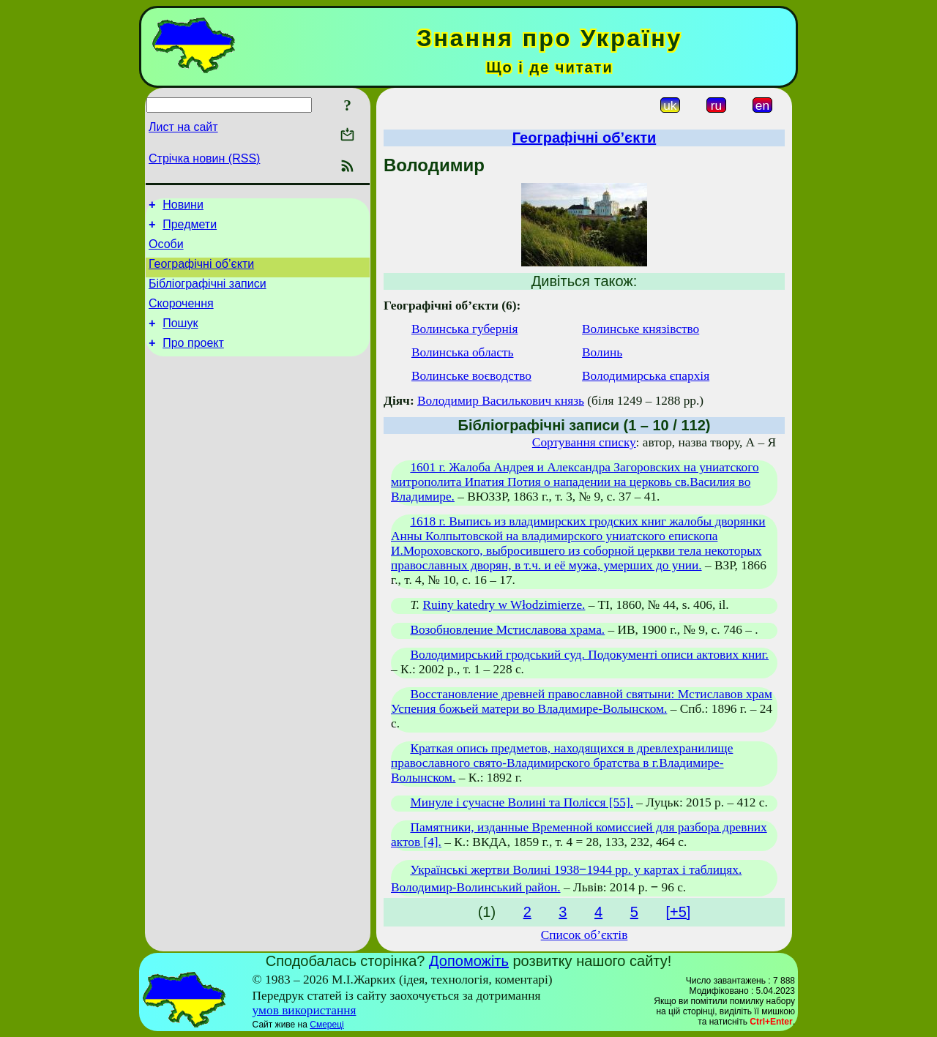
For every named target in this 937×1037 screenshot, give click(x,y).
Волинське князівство (640, 329)
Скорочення (181, 316)
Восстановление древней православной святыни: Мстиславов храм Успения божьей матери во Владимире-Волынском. (581, 701)
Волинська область (462, 352)
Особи (166, 250)
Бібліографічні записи (207, 294)
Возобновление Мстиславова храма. (507, 630)
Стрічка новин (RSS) (204, 158)
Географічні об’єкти (201, 272)
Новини (183, 207)
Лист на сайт (183, 127)
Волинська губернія (464, 329)
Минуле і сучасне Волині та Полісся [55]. (521, 802)
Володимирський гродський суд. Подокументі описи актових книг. (589, 655)
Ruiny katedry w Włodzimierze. (503, 605)
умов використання (304, 1010)
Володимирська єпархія (645, 376)
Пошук (180, 338)
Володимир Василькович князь (500, 401)
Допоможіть (469, 961)
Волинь (602, 352)
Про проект (193, 360)
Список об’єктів (584, 935)
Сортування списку (584, 442)
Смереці (326, 1024)
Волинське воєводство (471, 376)
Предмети (190, 228)
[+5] (677, 912)
